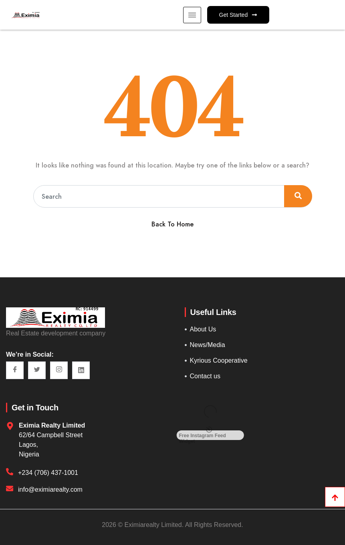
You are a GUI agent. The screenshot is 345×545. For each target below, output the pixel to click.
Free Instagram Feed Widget (202, 436)
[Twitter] (37, 370)
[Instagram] (59, 370)
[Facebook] (15, 370)
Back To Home (172, 224)
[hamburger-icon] (192, 15)
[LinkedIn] (81, 370)
